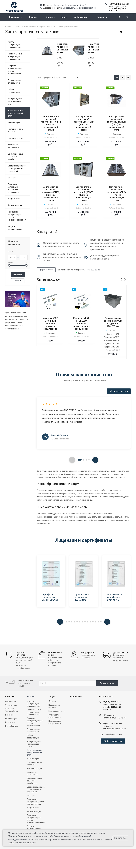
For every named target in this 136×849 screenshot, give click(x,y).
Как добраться (11, 726)
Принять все (120, 838)
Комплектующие (15, 138)
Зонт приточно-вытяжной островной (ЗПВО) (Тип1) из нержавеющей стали (51, 194)
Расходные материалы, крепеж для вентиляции (13, 188)
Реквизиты (10, 722)
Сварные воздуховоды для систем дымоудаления (16, 70)
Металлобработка (56, 711)
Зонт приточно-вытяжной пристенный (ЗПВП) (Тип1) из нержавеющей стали (51, 123)
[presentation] (121, 278)
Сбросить (18, 281)
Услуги (50, 17)
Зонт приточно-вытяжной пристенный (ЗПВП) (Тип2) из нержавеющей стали (84, 123)
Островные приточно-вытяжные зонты (63, 48)
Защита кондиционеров (15, 227)
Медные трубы (14, 199)
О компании (10, 701)
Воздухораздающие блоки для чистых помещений (17, 168)
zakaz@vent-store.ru (114, 734)
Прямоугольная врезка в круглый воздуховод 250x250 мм (113, 322)
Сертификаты (11, 705)
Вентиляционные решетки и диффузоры (15, 156)
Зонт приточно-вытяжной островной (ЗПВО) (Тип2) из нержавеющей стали (83, 194)
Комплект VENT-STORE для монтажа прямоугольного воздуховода (81, 323)
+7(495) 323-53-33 (118, 4)
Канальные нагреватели (13, 146)
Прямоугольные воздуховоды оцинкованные (15, 56)
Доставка (52, 701)
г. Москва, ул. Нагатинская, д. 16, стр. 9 (69, 5)
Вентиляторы (14, 122)
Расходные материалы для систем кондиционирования (17, 216)
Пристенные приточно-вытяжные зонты (95, 48)
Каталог (34, 17)
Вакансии (9, 715)
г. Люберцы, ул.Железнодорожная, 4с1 (80, 8)
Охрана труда (11, 719)
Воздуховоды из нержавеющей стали (15, 101)
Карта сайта (76, 696)
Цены (64, 17)
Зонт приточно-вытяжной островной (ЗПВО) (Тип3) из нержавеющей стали (116, 194)
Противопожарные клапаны (16, 130)
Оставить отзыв (119, 391)
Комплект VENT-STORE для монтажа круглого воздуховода (50, 323)
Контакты (102, 17)
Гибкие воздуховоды (14, 90)
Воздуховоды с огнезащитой (14, 81)
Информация (82, 17)
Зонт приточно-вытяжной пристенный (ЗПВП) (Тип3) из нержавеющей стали (116, 123)
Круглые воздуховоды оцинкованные (14, 44)
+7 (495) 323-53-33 (91, 270)
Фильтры (12, 178)
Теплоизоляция (15, 205)
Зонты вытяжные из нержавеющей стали (15, 113)
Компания (15, 17)
